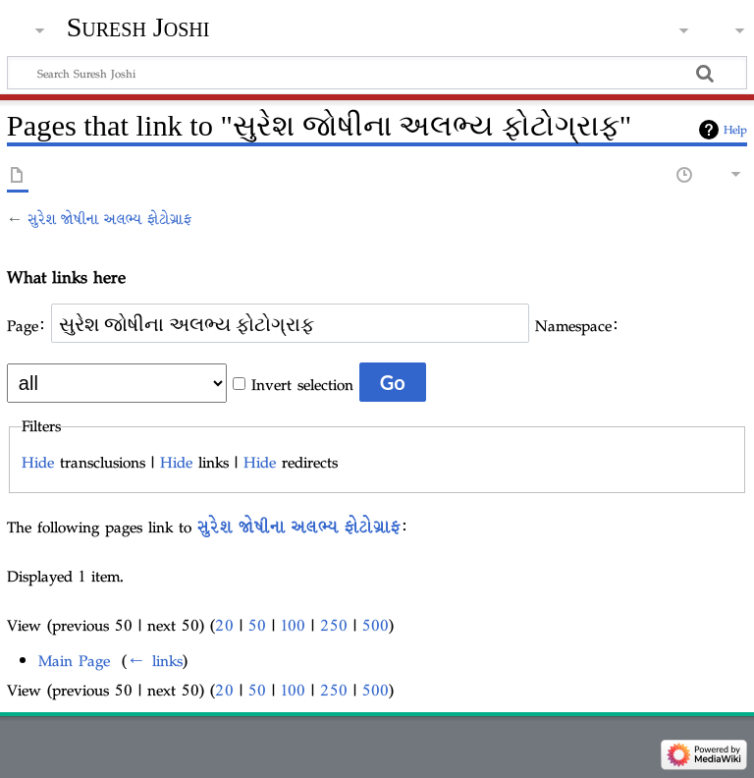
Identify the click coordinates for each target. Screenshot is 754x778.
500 (375, 625)
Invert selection (302, 384)
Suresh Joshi (138, 27)
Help (735, 129)
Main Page (74, 660)
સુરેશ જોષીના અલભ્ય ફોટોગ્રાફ (109, 219)
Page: (26, 325)
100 (293, 625)
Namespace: (577, 325)
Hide (38, 462)
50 (257, 625)
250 (334, 625)
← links (155, 660)
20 (224, 625)
